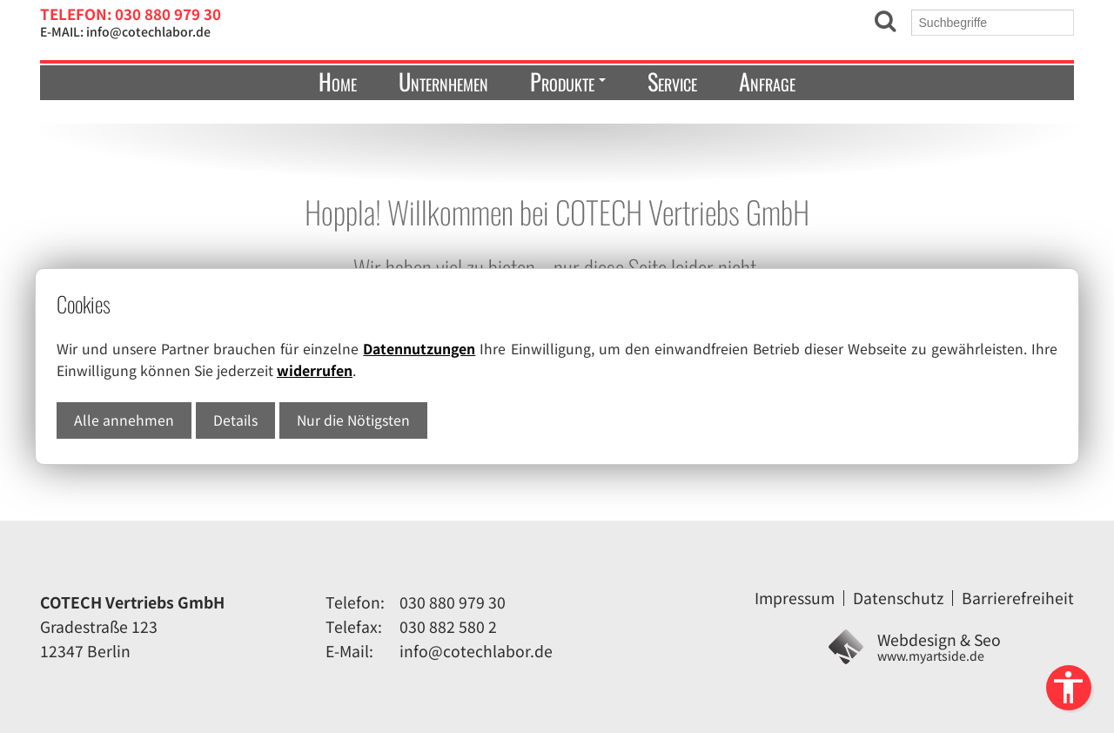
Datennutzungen (419, 349)
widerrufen (314, 370)
